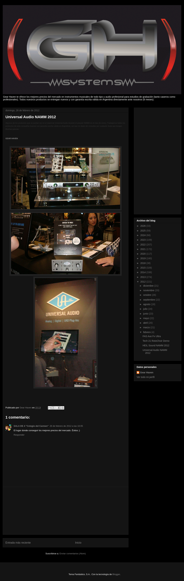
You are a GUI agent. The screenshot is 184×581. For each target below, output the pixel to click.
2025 (143, 230)
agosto (147, 304)
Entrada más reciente (18, 542)
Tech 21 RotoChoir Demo (156, 340)
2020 (143, 253)
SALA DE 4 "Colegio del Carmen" (31, 426)
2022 (143, 244)
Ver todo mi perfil (146, 377)
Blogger (116, 574)
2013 (143, 277)
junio (146, 313)
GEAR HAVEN (11, 138)
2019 (143, 258)
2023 (143, 239)
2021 (143, 249)
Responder (19, 435)
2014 (143, 272)
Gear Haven (146, 372)
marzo (146, 327)
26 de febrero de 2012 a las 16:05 (66, 426)
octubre (147, 295)
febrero (147, 332)
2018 (143, 263)
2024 (143, 235)
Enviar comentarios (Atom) (72, 553)
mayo (146, 318)
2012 (143, 281)
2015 (143, 267)
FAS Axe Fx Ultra (152, 336)
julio (145, 309)
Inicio (78, 542)
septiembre (149, 299)
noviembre (149, 290)
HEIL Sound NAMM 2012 (156, 345)
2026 (143, 226)
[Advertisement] (65, 510)
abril (145, 322)
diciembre (148, 285)
